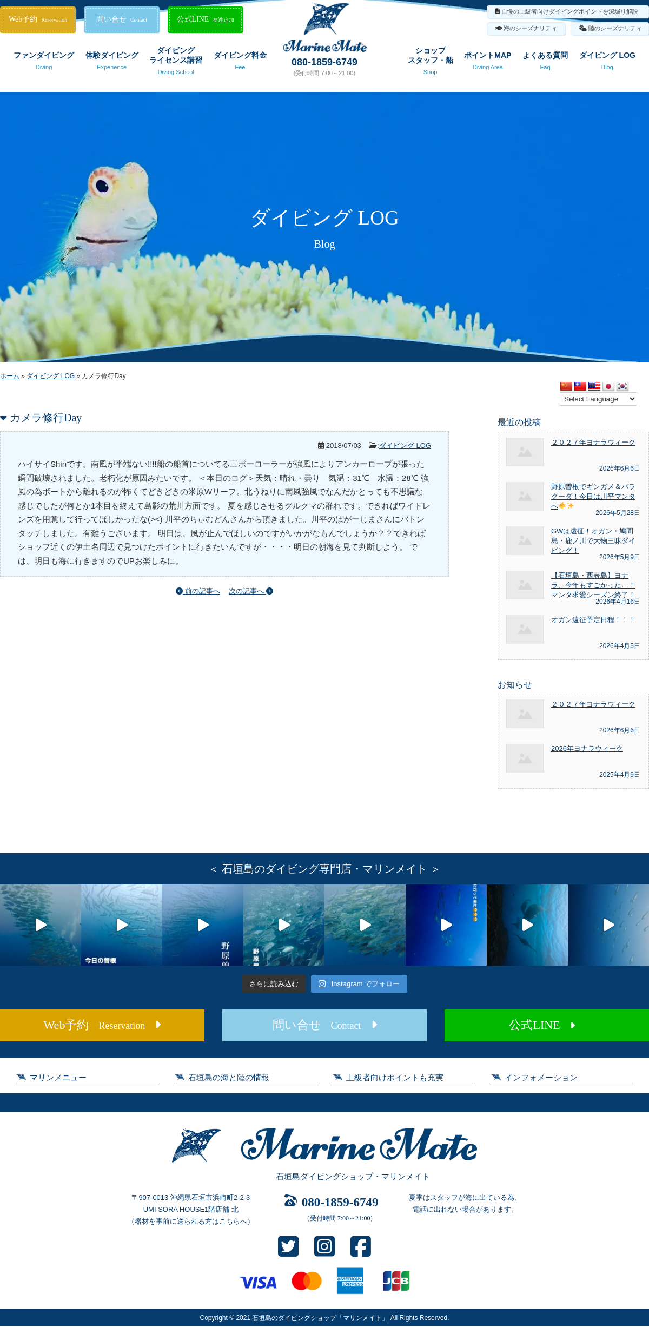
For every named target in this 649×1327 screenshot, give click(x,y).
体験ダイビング (111, 63)
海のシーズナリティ (530, 28)
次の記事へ (251, 591)
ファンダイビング (44, 63)
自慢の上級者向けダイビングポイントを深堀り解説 (569, 11)
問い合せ (121, 19)
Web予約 (38, 19)
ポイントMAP (487, 63)
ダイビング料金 (240, 63)
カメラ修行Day (46, 418)
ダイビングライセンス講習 (175, 63)
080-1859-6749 (324, 62)
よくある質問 (545, 63)
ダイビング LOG (607, 63)
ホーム (9, 376)
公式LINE (206, 19)
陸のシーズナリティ (615, 28)
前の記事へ (198, 591)
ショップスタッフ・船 (430, 63)
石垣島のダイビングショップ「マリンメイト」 (320, 1318)
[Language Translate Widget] (598, 399)
